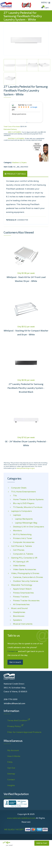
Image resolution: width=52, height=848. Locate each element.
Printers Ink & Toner (21, 538)
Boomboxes (17, 616)
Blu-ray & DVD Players (22, 503)
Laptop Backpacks (22, 519)
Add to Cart (41, 843)
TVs (14, 495)
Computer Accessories (22, 542)
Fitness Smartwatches (22, 592)
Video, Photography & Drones (25, 573)
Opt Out (11, 768)
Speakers (16, 620)
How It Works (13, 756)
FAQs (9, 762)
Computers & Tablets (22, 554)
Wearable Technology (21, 585)
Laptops (16, 515)
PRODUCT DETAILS (16, 174)
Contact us (12, 651)
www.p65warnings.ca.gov (26, 468)
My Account (13, 750)
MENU (44, 2)
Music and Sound (19, 608)
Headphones (18, 612)
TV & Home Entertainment (23, 491)
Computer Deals (18, 487)
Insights (11, 785)
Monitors (16, 530)
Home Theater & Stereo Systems (27, 499)
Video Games (18, 565)
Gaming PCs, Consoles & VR (24, 557)
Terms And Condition (17, 720)
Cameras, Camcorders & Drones (27, 577)
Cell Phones (17, 550)
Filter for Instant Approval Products (24, 732)
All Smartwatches (20, 604)
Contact (11, 779)
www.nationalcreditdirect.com (21, 818)
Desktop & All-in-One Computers (27, 526)
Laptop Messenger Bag (24, 522)
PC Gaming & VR (20, 561)
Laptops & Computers (21, 511)
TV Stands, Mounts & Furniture (26, 507)
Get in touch (15, 662)
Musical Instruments (21, 624)
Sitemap (11, 773)
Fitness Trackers (20, 596)
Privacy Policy (14, 726)
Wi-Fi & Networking (21, 534)
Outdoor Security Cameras (24, 581)
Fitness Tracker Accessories (25, 600)
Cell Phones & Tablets (21, 546)
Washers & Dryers (19, 162)
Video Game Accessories (23, 569)
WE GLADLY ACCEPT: (26, 829)
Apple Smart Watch (21, 589)
